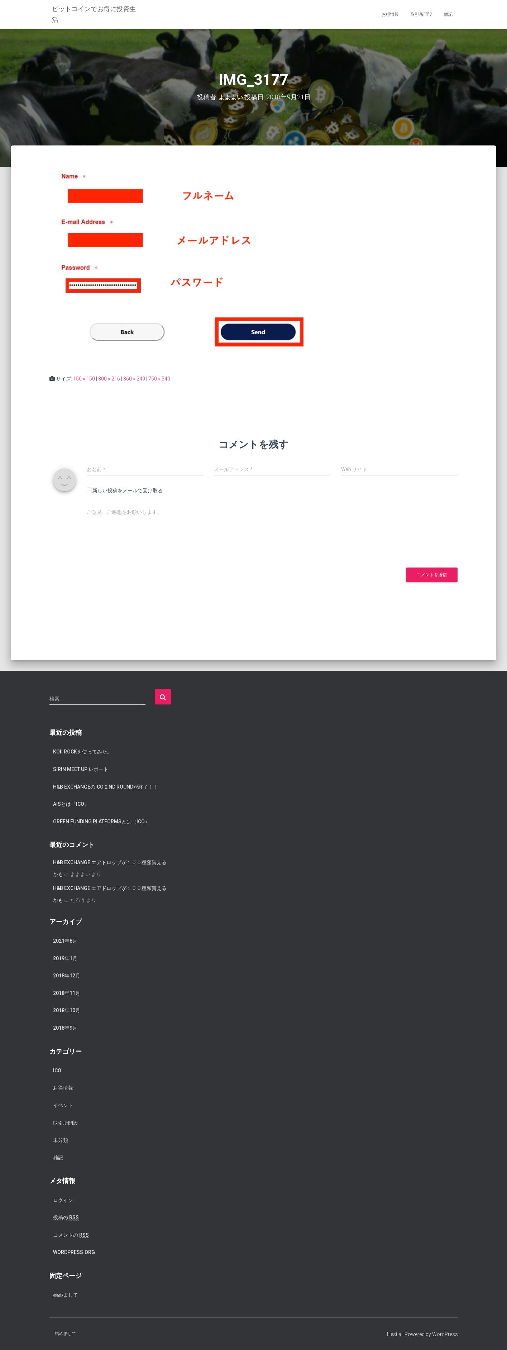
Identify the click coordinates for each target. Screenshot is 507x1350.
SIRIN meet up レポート (81, 769)
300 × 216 (109, 378)
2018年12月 (66, 975)
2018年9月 (65, 1028)
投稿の (66, 1218)
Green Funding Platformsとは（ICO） (101, 821)
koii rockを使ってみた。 (82, 752)
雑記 (448, 14)
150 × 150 (84, 378)
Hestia (394, 1334)
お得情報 (390, 14)
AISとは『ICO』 (71, 804)
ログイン (63, 1200)
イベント (63, 1105)
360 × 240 (134, 378)
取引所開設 (421, 14)
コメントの (71, 1235)
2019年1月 (65, 958)
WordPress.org (74, 1252)
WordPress (445, 1334)
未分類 (60, 1140)
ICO (57, 1070)
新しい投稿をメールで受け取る (127, 490)
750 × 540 (159, 378)
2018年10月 (66, 1010)
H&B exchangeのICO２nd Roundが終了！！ (105, 786)
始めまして (65, 1295)
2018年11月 (66, 993)
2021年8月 (65, 941)
